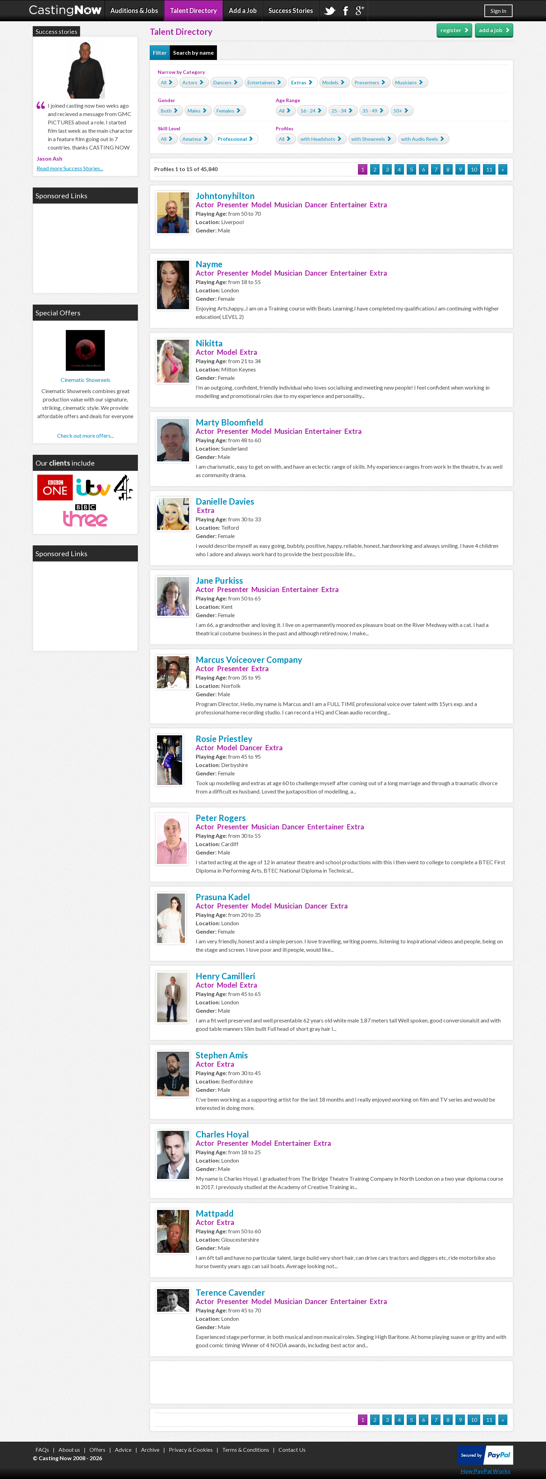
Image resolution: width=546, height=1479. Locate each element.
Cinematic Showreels (85, 379)
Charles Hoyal (222, 1134)
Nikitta (209, 343)
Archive (150, 1449)
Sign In (498, 10)
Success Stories (290, 10)
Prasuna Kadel (223, 897)
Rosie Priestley (224, 739)
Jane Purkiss (219, 580)
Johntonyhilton (225, 196)
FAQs (42, 1449)
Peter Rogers (221, 818)
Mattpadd (215, 1213)
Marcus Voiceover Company (249, 659)
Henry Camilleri (225, 976)
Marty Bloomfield (229, 422)
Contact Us (292, 1449)
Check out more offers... (85, 435)
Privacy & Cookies (191, 1449)
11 (489, 169)
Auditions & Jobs (134, 10)
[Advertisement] (331, 1382)
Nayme (209, 264)
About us (69, 1449)
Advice (123, 1449)
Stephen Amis (222, 1055)
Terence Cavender (230, 1292)
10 (474, 169)
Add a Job (243, 10)
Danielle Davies (225, 501)
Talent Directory (193, 10)
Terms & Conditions (245, 1449)
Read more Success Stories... (70, 168)
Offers (97, 1449)
